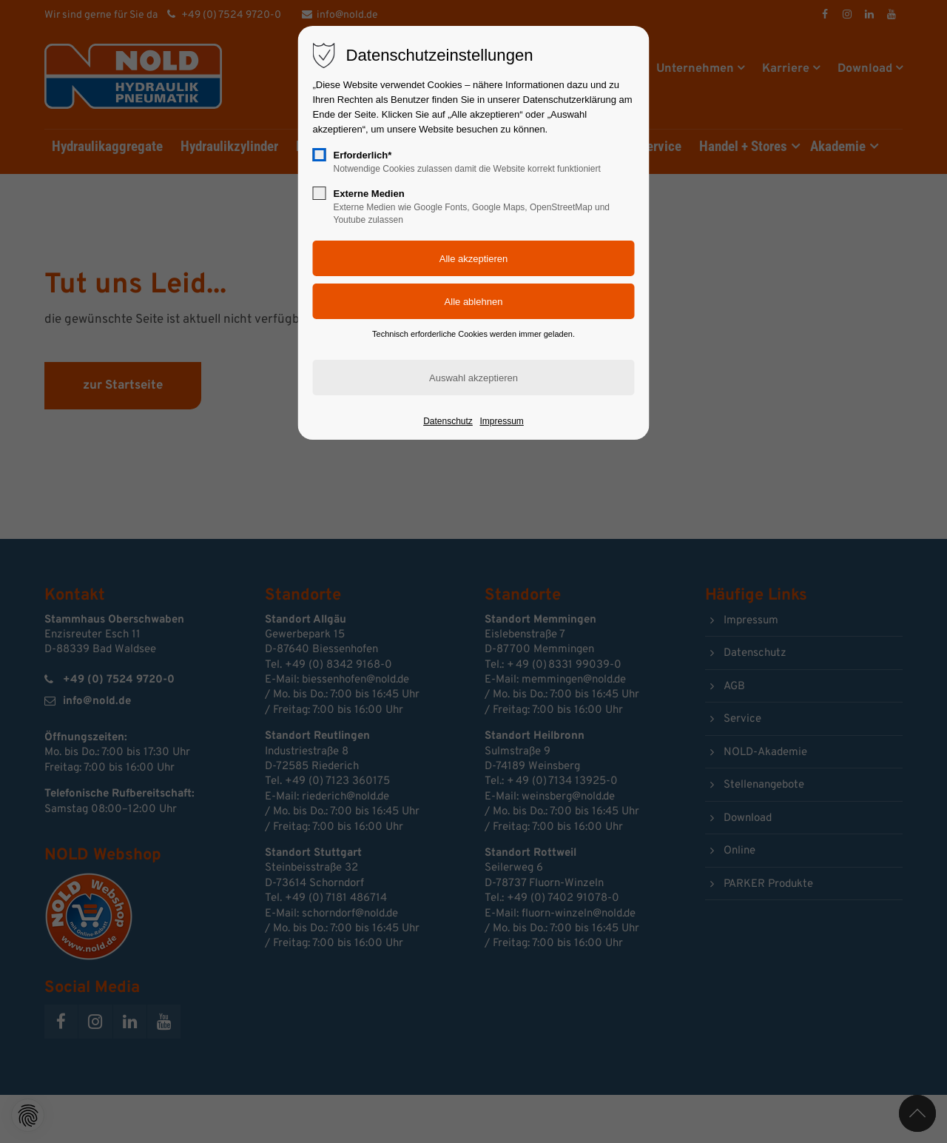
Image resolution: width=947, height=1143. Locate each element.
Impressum (501, 421)
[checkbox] (319, 154)
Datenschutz (448, 421)
